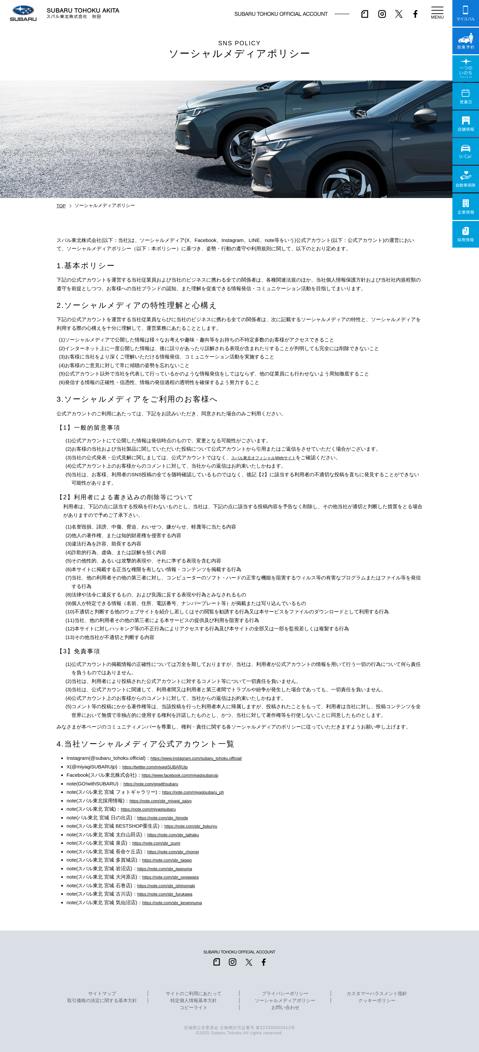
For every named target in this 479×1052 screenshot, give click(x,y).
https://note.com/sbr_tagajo (172, 860)
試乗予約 (465, 41)
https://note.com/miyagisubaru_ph (199, 792)
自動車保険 (465, 179)
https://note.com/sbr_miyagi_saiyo (167, 800)
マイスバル (465, 13)
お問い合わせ (285, 1007)
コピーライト (194, 1007)
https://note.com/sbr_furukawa (170, 894)
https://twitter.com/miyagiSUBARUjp (162, 766)
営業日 (465, 96)
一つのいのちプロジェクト (465, 68)
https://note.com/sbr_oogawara (176, 877)
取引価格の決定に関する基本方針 (102, 1000)
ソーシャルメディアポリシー (285, 1000)
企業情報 (465, 206)
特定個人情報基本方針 (193, 1000)
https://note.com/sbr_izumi (161, 843)
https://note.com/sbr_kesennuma (178, 902)
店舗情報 (465, 123)
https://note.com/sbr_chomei (178, 851)
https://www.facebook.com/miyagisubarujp (188, 775)
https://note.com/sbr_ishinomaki (172, 885)
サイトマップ (102, 993)
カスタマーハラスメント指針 (377, 993)
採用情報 (465, 234)
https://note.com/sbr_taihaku (178, 834)
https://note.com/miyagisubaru (154, 809)
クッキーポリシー (377, 1000)
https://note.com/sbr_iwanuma (170, 868)
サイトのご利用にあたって (194, 993)
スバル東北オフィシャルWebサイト (271, 457)
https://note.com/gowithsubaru (156, 783)
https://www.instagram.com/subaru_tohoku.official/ (206, 758)
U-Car (465, 151)
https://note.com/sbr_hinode (168, 817)
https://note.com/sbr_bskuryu (196, 826)
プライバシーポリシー (285, 993)
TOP (61, 205)
